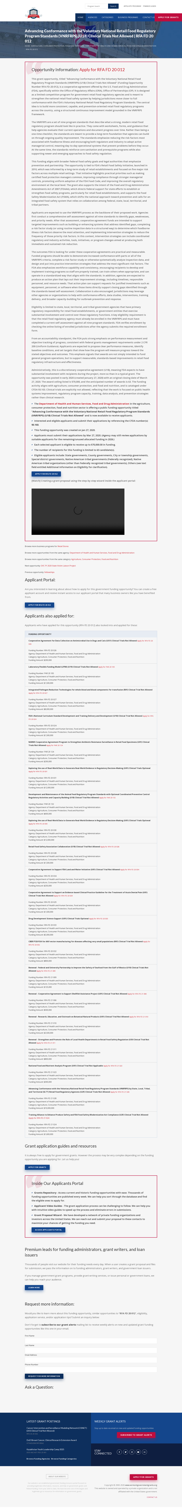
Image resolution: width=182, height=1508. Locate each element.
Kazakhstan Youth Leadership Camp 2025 (45, 1450)
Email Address (31, 1356)
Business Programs (128, 18)
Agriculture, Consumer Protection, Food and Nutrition (57, 47)
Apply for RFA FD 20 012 (102, 70)
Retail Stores (63, 547)
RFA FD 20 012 (32, 50)
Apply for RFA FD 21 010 (139, 1017)
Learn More (34, 1289)
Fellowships (49, 573)
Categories (107, 18)
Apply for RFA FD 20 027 (39, 694)
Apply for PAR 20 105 (107, 668)
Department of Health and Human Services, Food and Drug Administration (120, 47)
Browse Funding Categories (64, 1460)
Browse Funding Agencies (38, 1460)
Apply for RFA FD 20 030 (39, 824)
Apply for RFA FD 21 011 (47, 1044)
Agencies (92, 18)
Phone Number (31, 1365)
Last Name (29, 1346)
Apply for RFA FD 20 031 (39, 772)
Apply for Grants (168, 18)
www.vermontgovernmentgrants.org (141, 1486)
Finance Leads (149, 7)
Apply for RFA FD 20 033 (99, 919)
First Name (29, 1337)
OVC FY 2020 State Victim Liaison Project (58, 566)
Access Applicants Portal (48, 1231)
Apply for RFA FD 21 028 (120, 1093)
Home (80, 18)
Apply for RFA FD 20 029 (64, 896)
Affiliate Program (132, 7)
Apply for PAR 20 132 (108, 798)
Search (113, 7)
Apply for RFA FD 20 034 (130, 870)
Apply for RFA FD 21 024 (39, 1119)
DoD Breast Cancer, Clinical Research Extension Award (52, 1441)
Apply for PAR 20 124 (55, 746)
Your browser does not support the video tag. (78, 513)
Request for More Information (44, 1377)
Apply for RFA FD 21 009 (47, 972)
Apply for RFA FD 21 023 (113, 1066)
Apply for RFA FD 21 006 (138, 995)
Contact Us (149, 18)
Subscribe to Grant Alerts (136, 1436)
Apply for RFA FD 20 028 (110, 847)
